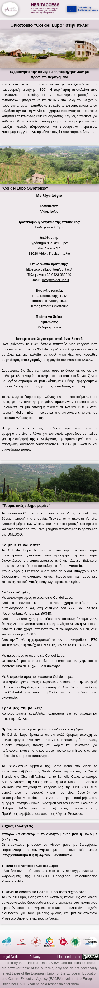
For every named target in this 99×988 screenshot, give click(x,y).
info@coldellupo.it (55, 280)
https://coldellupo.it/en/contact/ (49, 269)
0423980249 (62, 855)
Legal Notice (11, 957)
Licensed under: (69, 957)
